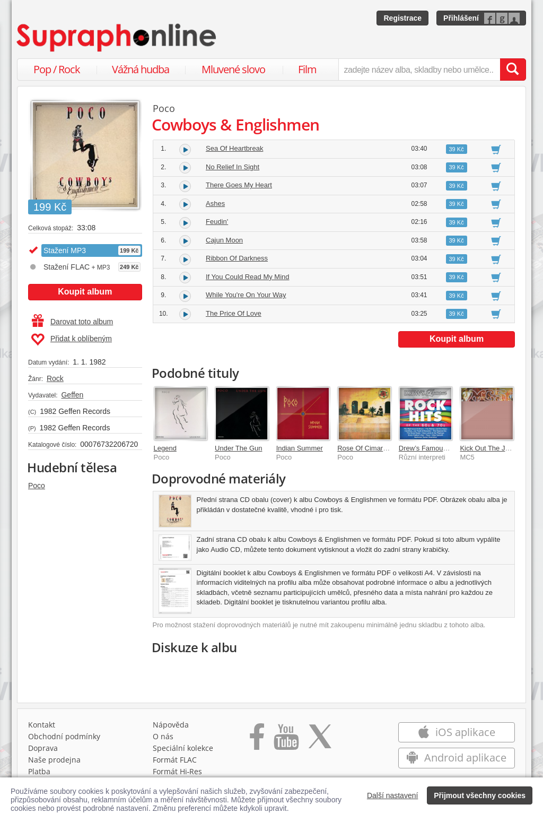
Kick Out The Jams (489, 448)
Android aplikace (456, 757)
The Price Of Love (233, 313)
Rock (55, 378)
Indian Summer (299, 448)
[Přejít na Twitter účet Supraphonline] (319, 740)
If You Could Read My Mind (248, 277)
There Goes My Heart (239, 185)
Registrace (402, 18)
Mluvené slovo (233, 69)
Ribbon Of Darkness (237, 258)
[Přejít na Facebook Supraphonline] (257, 740)
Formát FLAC (175, 760)
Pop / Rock (56, 69)
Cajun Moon (224, 240)
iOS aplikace (456, 732)
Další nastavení (392, 795)
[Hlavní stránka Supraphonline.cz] (117, 38)
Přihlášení (461, 18)
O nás (163, 736)
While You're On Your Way (246, 295)
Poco (36, 485)
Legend (165, 448)
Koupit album (85, 291)
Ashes (215, 203)
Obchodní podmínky (64, 736)
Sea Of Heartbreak (234, 148)
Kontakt (41, 725)
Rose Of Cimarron (365, 448)
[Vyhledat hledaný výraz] (513, 69)
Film (307, 69)
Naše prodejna (54, 760)
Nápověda (171, 725)
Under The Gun (238, 448)
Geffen (72, 395)
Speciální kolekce (183, 748)
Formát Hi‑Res (178, 771)
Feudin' (217, 222)
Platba (39, 771)
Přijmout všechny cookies (480, 795)
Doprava (43, 748)
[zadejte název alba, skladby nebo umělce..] (419, 69)
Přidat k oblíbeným (71, 339)
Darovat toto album (72, 321)
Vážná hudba (140, 69)
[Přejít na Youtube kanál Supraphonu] (286, 740)
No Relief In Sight (232, 167)
